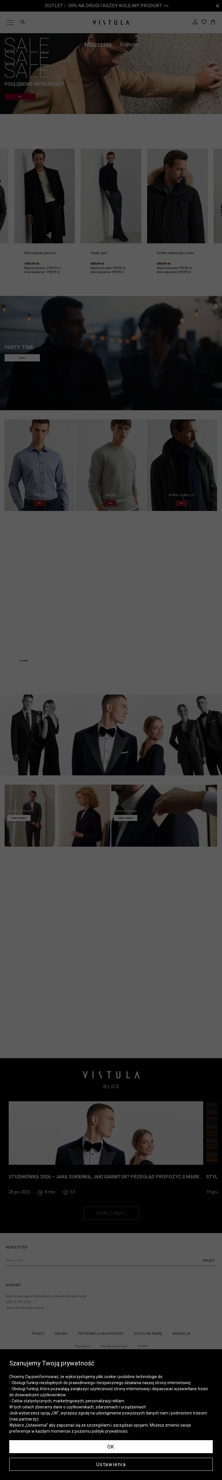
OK (111, 1447)
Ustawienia (111, 1464)
